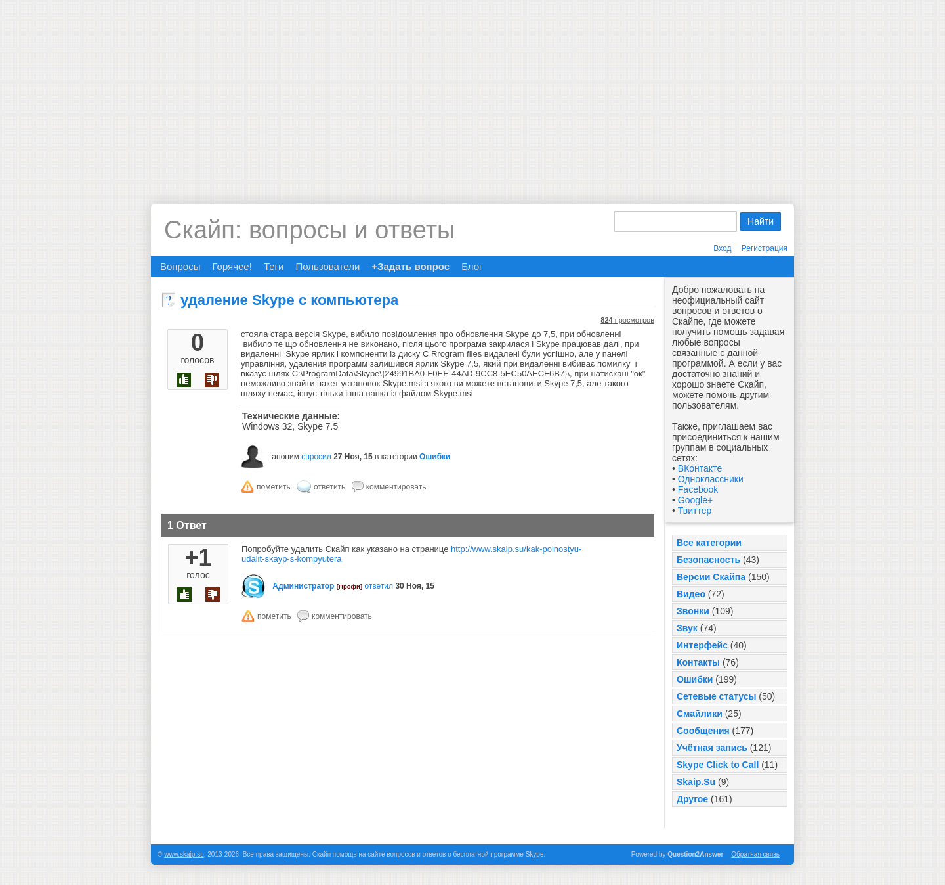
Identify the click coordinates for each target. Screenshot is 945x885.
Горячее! (231, 266)
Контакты (698, 662)
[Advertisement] (472, 92)
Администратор (303, 586)
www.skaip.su (184, 854)
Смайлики (700, 713)
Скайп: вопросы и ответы (309, 230)
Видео (691, 594)
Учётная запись (712, 747)
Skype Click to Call (718, 765)
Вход (722, 248)
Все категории (709, 542)
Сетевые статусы (716, 696)
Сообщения (703, 730)
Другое (692, 799)
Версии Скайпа (711, 577)
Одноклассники (711, 479)
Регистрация (765, 248)
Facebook (698, 489)
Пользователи (327, 266)
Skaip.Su (696, 782)
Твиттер (694, 510)
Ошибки (695, 679)
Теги (274, 266)
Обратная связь (755, 854)
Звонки (693, 611)
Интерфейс (702, 645)
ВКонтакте (700, 468)
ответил (378, 586)
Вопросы (180, 266)
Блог (471, 266)
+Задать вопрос (410, 266)
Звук (687, 628)
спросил (316, 456)
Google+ (695, 500)
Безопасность (708, 560)
